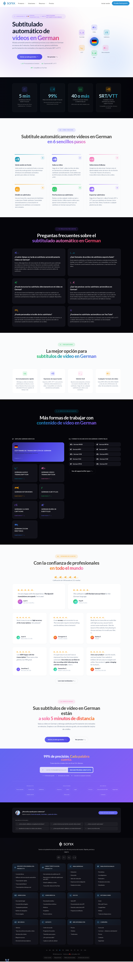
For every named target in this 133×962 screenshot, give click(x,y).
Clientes (73, 931)
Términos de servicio (83, 958)
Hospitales (46, 911)
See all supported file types (82, 471)
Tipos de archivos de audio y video (25, 931)
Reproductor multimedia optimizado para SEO (53, 878)
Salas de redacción (76, 879)
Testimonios (74, 934)
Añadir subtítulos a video (50, 883)
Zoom (99, 901)
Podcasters (101, 879)
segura (66, 852)
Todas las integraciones (104, 914)
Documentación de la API (77, 904)
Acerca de (101, 928)
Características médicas (49, 904)
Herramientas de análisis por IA (51, 874)
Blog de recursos (20, 938)
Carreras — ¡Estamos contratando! (107, 931)
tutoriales (44, 815)
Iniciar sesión (105, 3)
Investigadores (102, 876)
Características (20, 874)
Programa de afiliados (77, 911)
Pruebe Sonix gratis (121, 3)
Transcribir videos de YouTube (51, 886)
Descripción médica (48, 901)
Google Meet (101, 908)
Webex (100, 911)
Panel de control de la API (77, 908)
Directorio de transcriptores (23, 941)
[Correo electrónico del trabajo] (56, 770)
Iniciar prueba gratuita (29, 57)
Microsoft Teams (102, 904)
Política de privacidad (69, 958)
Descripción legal (20, 901)
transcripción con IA (61, 850)
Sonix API (73, 901)
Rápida (86, 850)
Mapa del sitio (57, 958)
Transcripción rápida (21, 881)
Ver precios (52, 57)
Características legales (22, 904)
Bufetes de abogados (21, 911)
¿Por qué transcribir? (48, 938)
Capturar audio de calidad (50, 941)
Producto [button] (21, 3)
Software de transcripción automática (26, 878)
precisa (91, 850)
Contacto (100, 938)
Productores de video (104, 882)
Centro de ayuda (35, 815)
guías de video (53, 815)
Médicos (45, 908)
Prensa (100, 934)
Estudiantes (101, 885)
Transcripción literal (21, 884)
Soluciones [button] (31, 3)
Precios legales (20, 914)
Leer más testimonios (66, 681)
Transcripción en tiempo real (23, 888)
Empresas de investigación (78, 882)
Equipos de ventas (76, 885)
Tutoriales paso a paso (49, 934)
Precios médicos (47, 914)
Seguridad (101, 941)
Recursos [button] (42, 3)
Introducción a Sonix (21, 934)
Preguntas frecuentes (49, 931)
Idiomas (18, 928)
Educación (73, 876)
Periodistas (101, 872)
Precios (51, 3)
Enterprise (73, 872)
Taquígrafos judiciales (22, 908)
